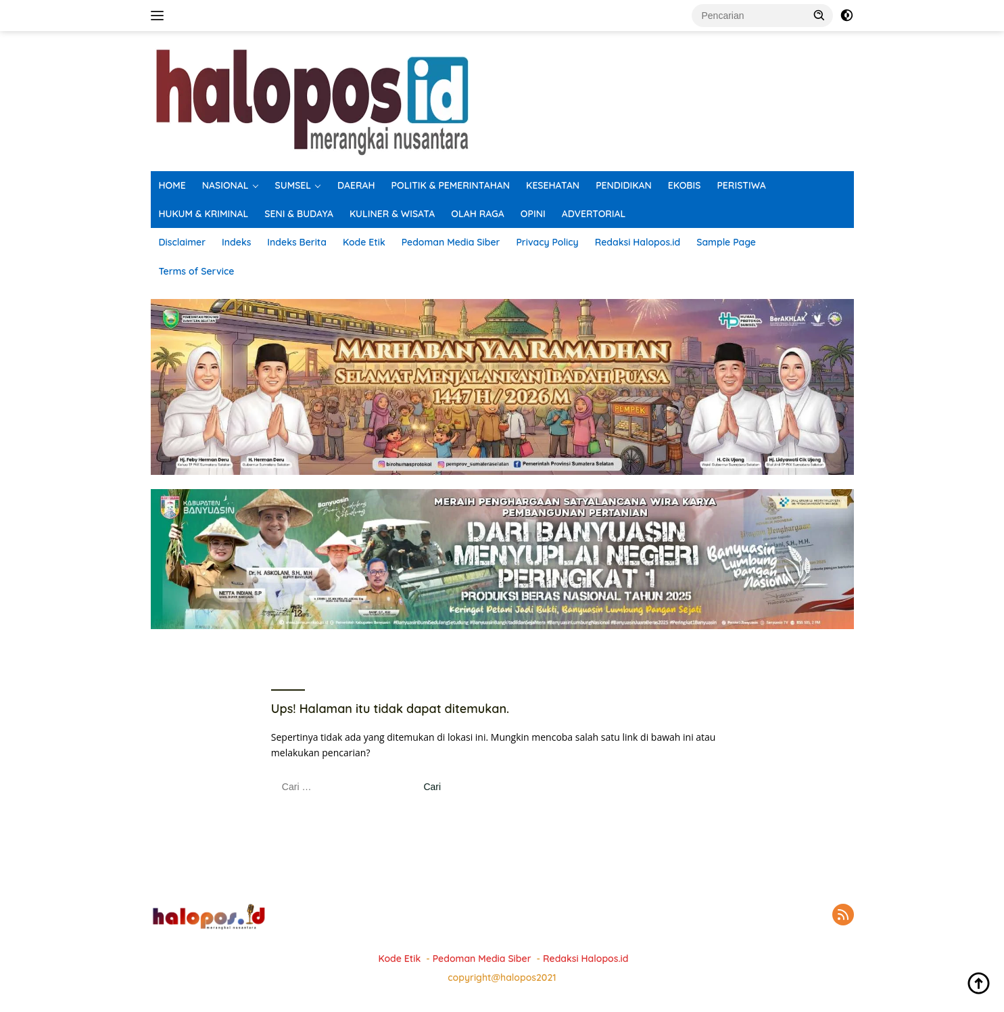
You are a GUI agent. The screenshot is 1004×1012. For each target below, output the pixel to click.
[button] (819, 15)
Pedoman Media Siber (451, 242)
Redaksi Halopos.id (637, 242)
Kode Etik (364, 242)
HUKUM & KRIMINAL (204, 214)
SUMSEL (293, 185)
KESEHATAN (552, 185)
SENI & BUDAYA (298, 214)
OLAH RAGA (477, 214)
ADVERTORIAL (594, 214)
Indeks (236, 242)
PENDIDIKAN (624, 185)
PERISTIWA (741, 185)
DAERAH (356, 185)
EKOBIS (684, 185)
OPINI (533, 214)
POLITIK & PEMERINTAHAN (450, 185)
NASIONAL (225, 185)
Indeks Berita (297, 242)
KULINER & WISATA (392, 214)
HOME (172, 185)
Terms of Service (197, 271)
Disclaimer (182, 242)
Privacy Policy (547, 242)
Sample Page (726, 242)
